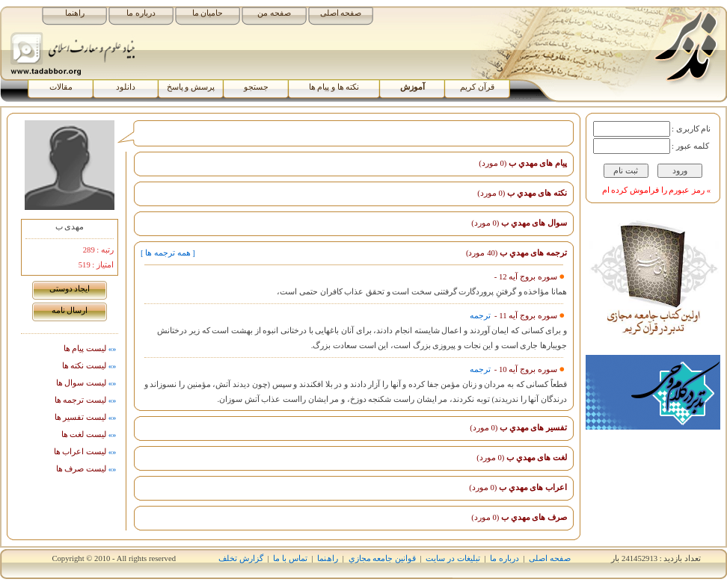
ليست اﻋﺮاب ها (86, 452)
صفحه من (274, 13)
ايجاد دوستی (70, 289)
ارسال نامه (70, 310)
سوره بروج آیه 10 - (524, 369)
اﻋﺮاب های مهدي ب (518, 487)
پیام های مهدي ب (523, 163)
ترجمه (480, 316)
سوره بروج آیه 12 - (525, 277)
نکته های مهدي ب (522, 193)
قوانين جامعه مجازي (382, 558)
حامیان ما (208, 13)
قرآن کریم (477, 87)
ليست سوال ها (87, 383)
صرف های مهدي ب (519, 517)
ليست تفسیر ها (86, 417)
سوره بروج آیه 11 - (524, 316)
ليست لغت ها (89, 434)
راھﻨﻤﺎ (327, 558)
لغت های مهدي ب (521, 458)
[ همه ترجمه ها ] (168, 253)
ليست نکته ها (90, 366)
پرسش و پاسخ (191, 87)
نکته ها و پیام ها (334, 87)
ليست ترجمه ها (86, 400)
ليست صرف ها (87, 469)
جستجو (256, 87)
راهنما (75, 13)
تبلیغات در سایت (452, 558)
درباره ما (141, 13)
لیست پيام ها (91, 348)
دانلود (125, 87)
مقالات (61, 87)
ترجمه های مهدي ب (516, 253)
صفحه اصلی (341, 13)
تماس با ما (290, 558)
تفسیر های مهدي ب (518, 428)
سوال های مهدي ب (519, 223)
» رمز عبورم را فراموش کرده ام (656, 190)
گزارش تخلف (240, 558)
